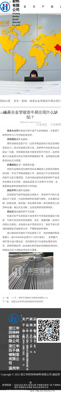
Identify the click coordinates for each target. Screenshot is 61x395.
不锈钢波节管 (27, 350)
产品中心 (43, 7)
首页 (25, 7)
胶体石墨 (32, 385)
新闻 (24, 100)
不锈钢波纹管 (27, 344)
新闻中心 (52, 7)
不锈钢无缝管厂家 (44, 385)
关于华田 (23, 319)
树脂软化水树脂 (25, 387)
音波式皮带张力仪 (40, 387)
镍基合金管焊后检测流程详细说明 (27, 301)
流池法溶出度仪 (21, 385)
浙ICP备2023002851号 (42, 390)
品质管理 (34, 319)
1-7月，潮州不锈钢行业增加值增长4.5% (29, 297)
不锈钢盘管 (27, 357)
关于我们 (34, 7)
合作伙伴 (23, 350)
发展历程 (23, 344)
